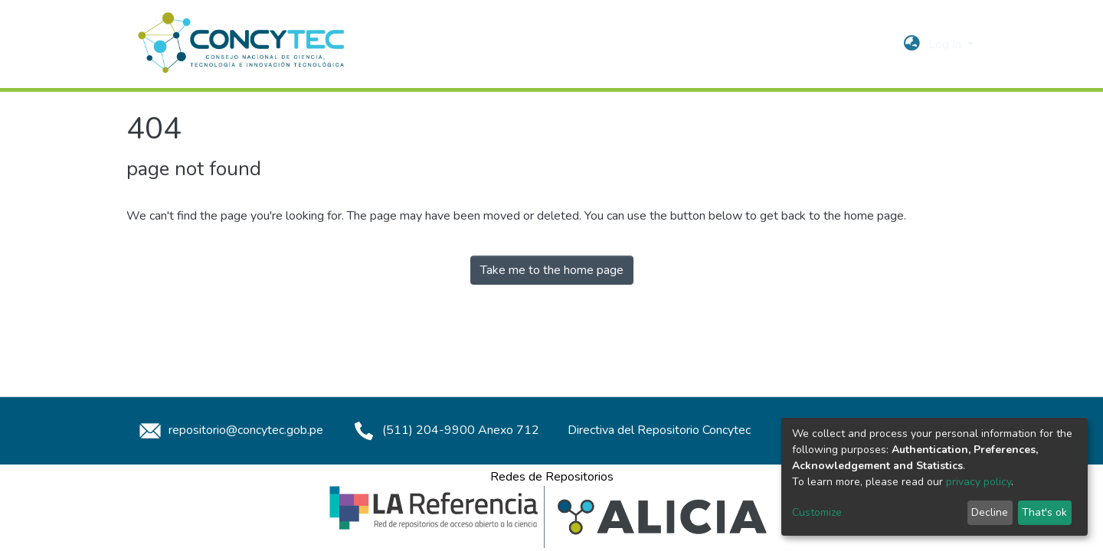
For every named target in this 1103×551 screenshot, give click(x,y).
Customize (817, 512)
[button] (911, 44)
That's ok (1044, 512)
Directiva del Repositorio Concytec (659, 430)
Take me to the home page (552, 270)
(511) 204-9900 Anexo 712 (444, 430)
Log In (946, 44)
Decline (989, 512)
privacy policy (978, 481)
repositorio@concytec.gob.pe (229, 430)
